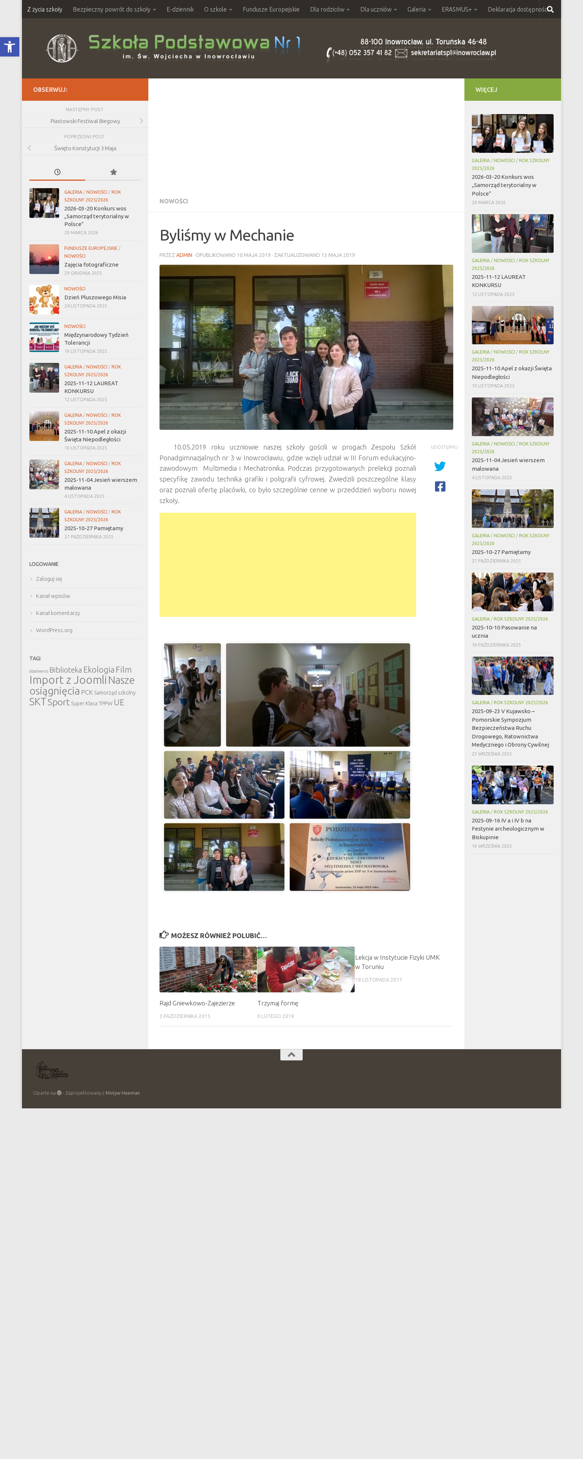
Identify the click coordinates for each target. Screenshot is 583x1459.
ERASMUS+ (457, 9)
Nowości (174, 201)
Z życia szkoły (44, 9)
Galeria (417, 9)
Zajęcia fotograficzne (91, 264)
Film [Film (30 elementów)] (124, 669)
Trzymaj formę (277, 1003)
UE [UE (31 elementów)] (119, 702)
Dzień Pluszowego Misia (95, 297)
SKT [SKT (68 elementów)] (37, 701)
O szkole (215, 9)
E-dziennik (180, 9)
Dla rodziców (327, 9)
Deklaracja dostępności (518, 9)
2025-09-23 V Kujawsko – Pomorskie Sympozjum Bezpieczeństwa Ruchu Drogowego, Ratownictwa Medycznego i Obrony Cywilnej (510, 728)
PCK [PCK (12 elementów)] (87, 692)
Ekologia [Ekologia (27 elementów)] (99, 669)
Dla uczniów (376, 9)
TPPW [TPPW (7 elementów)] (106, 703)
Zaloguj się (49, 579)
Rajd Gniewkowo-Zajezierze (197, 1003)
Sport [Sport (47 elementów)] (59, 702)
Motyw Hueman (123, 1092)
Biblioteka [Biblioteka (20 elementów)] (65, 670)
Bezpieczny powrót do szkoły (112, 9)
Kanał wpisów (53, 596)
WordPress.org (54, 630)
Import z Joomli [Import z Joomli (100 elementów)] (68, 680)
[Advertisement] (306, 134)
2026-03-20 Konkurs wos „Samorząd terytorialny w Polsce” (96, 216)
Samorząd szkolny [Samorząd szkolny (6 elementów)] (115, 693)
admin (184, 255)
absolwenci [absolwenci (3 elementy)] (38, 671)
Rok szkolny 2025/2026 (521, 618)
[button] (9, 47)
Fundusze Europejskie (271, 9)
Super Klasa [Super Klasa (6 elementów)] (84, 703)
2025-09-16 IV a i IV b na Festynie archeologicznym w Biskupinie (508, 828)
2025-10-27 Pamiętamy (93, 528)
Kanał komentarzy (58, 613)
